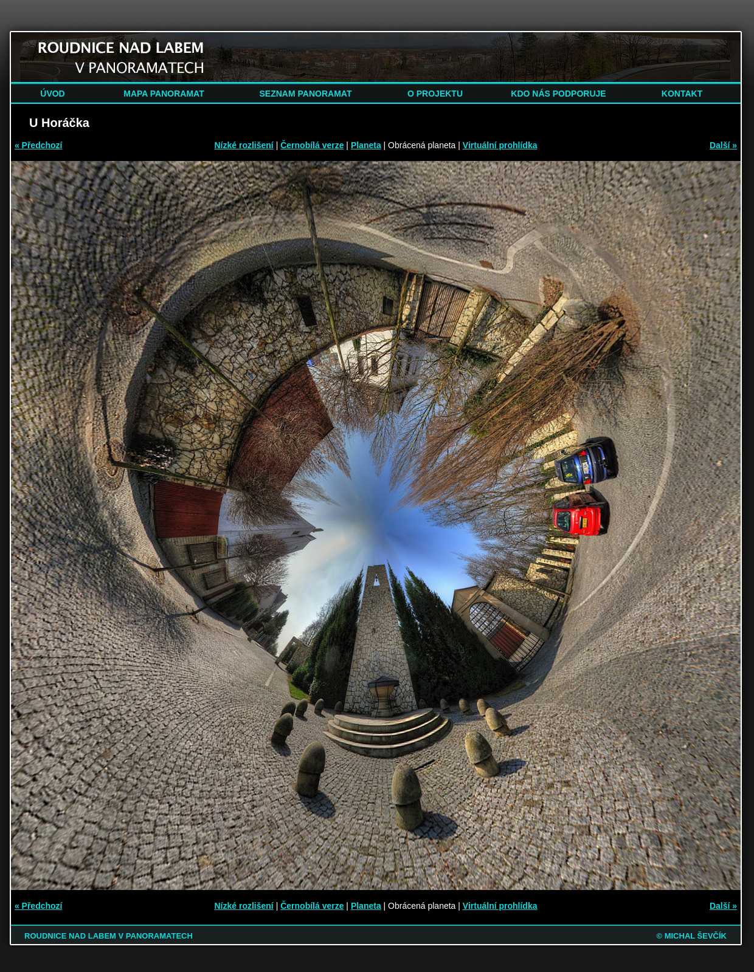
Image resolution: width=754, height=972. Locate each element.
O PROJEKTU (435, 93)
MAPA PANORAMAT (163, 93)
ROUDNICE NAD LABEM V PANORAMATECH (108, 935)
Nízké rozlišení (244, 145)
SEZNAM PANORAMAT (306, 93)
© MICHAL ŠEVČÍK (691, 935)
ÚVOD (52, 93)
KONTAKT (682, 93)
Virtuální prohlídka (500, 145)
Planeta (366, 145)
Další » (723, 145)
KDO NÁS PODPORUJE (558, 93)
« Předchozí (39, 145)
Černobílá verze (312, 145)
